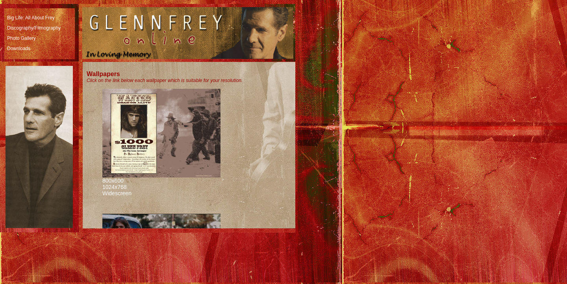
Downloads (18, 48)
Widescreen (117, 193)
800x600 (113, 181)
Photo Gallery (21, 38)
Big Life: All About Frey (31, 18)
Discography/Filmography (34, 28)
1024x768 (114, 187)
